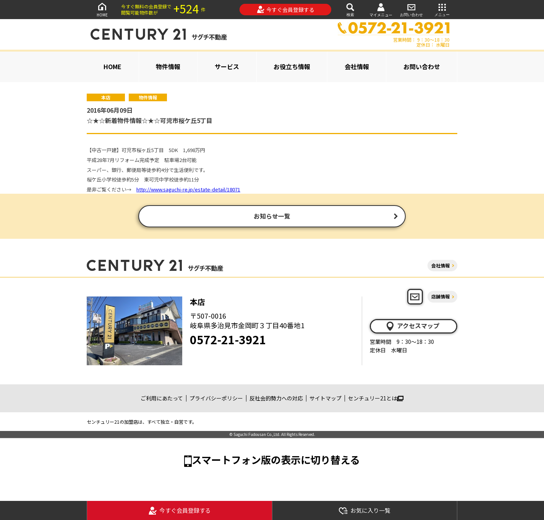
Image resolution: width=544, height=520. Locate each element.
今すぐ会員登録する (285, 9)
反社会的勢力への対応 (276, 399)
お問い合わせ (411, 9)
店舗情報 (440, 297)
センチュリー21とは (375, 399)
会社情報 (357, 66)
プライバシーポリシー (216, 399)
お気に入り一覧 (364, 510)
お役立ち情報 (292, 66)
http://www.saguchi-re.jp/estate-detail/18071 (188, 189)
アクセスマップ (412, 327)
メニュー (442, 9)
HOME (102, 9)
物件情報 (168, 66)
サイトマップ (325, 399)
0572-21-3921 (228, 340)
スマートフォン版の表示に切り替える (276, 460)
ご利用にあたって (162, 399)
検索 (350, 9)
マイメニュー (381, 10)
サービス (227, 66)
